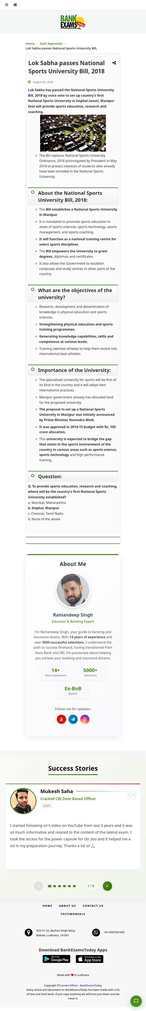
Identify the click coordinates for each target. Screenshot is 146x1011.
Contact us (93, 909)
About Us (67, 909)
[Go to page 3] (59, 889)
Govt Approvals (51, 43)
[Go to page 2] (54, 889)
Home (30, 43)
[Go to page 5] (69, 889)
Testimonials (73, 917)
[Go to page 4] (64, 889)
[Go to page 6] (74, 889)
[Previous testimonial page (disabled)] (38, 889)
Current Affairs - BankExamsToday (80, 989)
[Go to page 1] (49, 889)
